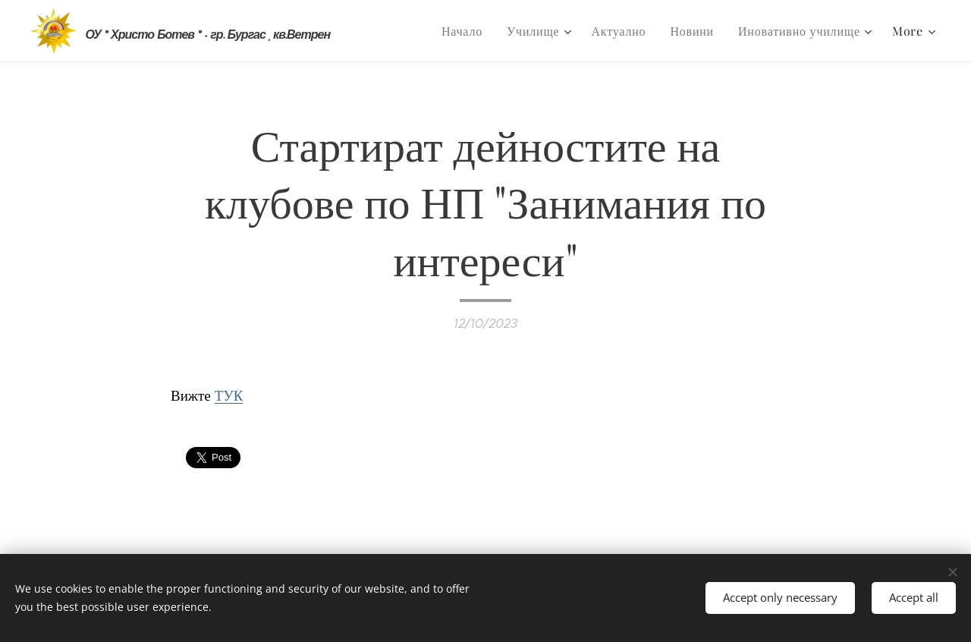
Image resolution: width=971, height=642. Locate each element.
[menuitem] (466, 31)
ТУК (229, 394)
